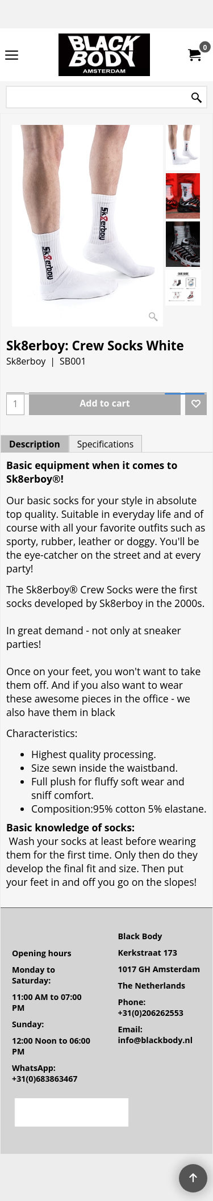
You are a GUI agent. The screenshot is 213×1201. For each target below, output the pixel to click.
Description (34, 444)
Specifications (105, 444)
